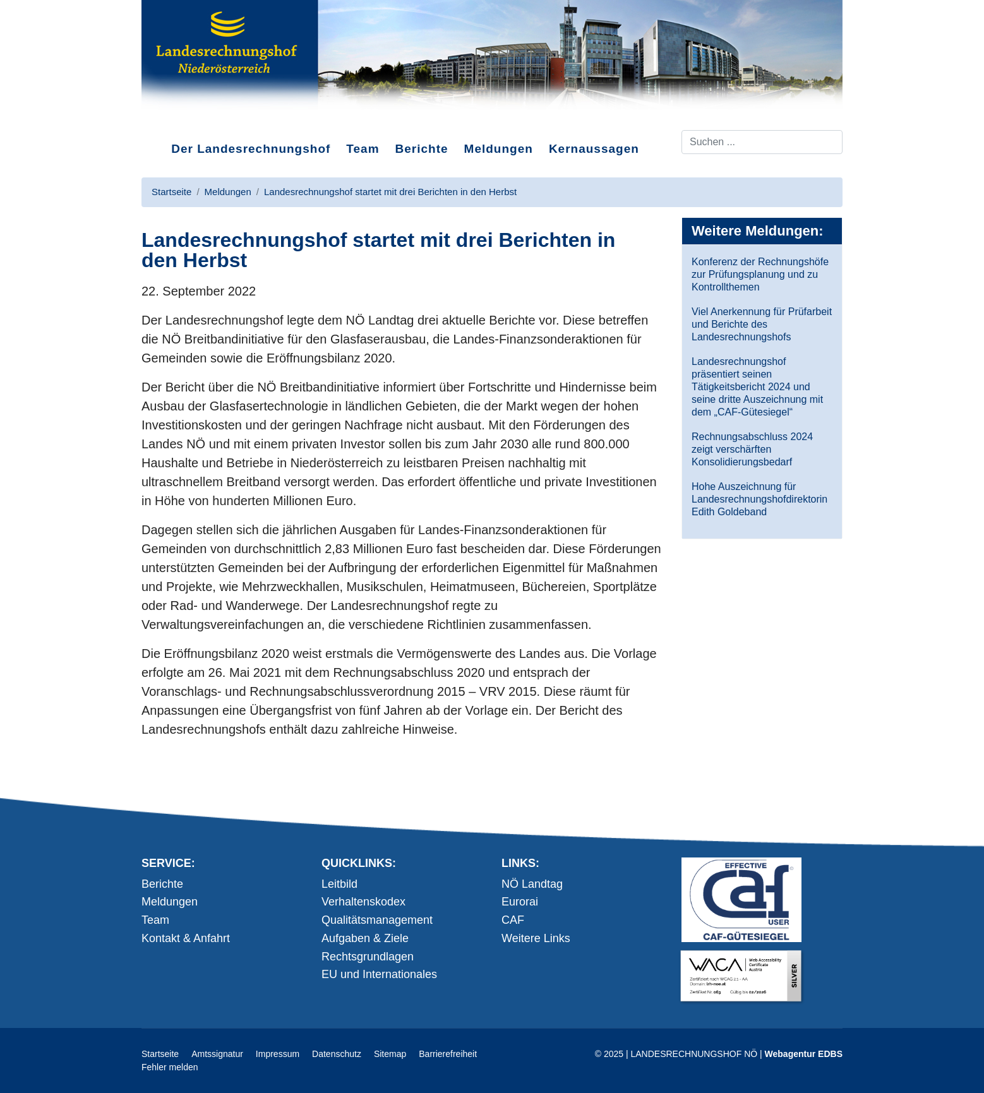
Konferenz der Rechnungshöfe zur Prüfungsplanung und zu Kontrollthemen (760, 274)
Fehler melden (169, 1067)
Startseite (160, 1054)
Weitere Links (535, 938)
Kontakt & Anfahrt (185, 938)
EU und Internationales (379, 974)
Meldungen (498, 148)
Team (362, 148)
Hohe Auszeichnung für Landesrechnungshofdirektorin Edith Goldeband (759, 499)
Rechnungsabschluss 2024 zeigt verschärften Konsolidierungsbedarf (752, 449)
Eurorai (519, 901)
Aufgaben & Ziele (365, 938)
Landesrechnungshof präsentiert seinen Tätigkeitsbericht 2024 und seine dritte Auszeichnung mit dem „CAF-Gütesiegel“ (757, 386)
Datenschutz (336, 1054)
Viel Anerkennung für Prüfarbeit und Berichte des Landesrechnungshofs (762, 324)
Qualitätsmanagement (377, 920)
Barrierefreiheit (448, 1054)
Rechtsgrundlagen (367, 956)
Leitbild (339, 884)
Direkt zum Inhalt (188, 119)
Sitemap (390, 1054)
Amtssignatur (217, 1054)
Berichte (421, 148)
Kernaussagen (594, 148)
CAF (512, 920)
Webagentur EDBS (804, 1054)
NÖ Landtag (532, 884)
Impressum (277, 1054)
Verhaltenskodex (363, 901)
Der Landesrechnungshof (250, 148)
